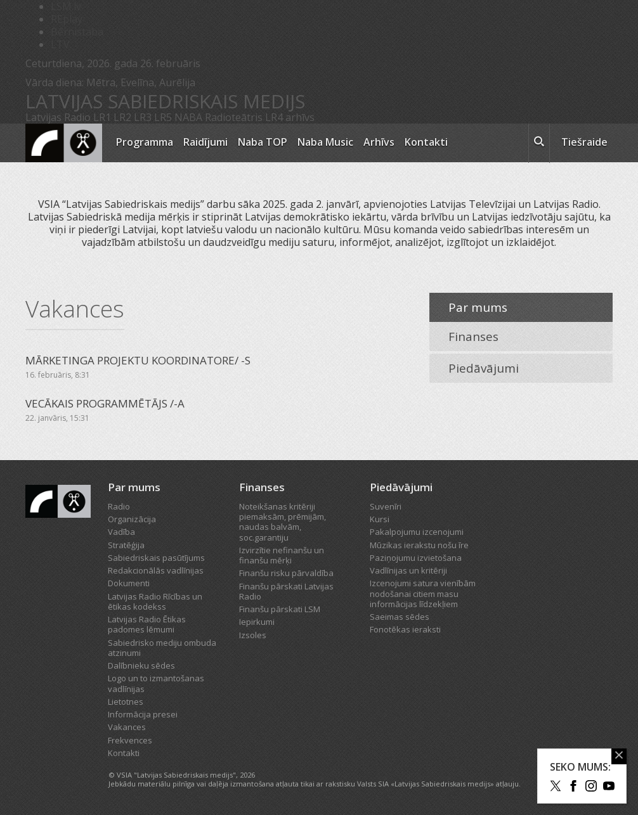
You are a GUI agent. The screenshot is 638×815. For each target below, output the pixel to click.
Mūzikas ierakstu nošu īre (419, 545)
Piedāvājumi (483, 368)
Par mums (477, 307)
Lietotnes (125, 701)
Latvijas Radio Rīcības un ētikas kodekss (155, 601)
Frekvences (130, 740)
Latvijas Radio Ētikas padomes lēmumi (147, 624)
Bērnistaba (77, 32)
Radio (119, 506)
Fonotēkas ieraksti (405, 629)
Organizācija (132, 519)
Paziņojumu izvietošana (416, 557)
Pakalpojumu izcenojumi (417, 531)
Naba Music (325, 142)
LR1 (102, 117)
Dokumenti (129, 583)
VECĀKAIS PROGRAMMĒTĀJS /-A (105, 403)
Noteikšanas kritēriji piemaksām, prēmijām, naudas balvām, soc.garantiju (282, 522)
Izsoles (252, 635)
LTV (60, 44)
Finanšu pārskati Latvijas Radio (286, 591)
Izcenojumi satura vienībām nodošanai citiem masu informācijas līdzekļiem (423, 593)
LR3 (143, 117)
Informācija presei (143, 714)
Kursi (379, 519)
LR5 (163, 117)
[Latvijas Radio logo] (63, 143)
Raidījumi (205, 142)
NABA (188, 117)
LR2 (122, 117)
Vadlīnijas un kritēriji (408, 570)
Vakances (127, 727)
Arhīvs (378, 142)
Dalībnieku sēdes (141, 665)
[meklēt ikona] (539, 143)
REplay (66, 19)
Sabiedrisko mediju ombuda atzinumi (162, 647)
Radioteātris (234, 117)
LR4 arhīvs (290, 117)
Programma (144, 142)
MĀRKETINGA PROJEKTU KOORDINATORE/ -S (138, 360)
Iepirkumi (257, 621)
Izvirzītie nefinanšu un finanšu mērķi (281, 555)
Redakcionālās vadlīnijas (156, 570)
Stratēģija (126, 545)
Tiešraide (584, 142)
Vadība (121, 531)
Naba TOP (262, 142)
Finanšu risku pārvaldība (286, 573)
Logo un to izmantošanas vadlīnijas (156, 683)
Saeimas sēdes (399, 616)
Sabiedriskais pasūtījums (156, 557)
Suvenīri (385, 506)
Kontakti (426, 142)
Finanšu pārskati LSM (279, 609)
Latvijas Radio (58, 117)
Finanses (473, 336)
